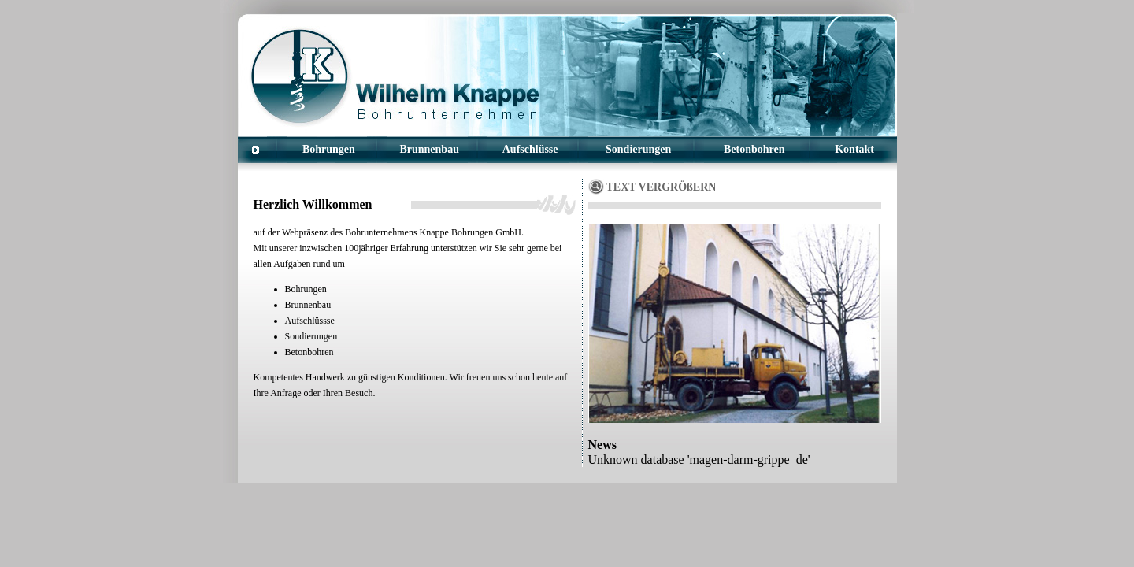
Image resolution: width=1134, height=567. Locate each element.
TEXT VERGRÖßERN (661, 187)
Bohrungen (328, 149)
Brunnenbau (428, 149)
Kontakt (854, 149)
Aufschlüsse (530, 149)
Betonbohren (754, 149)
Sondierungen (638, 149)
